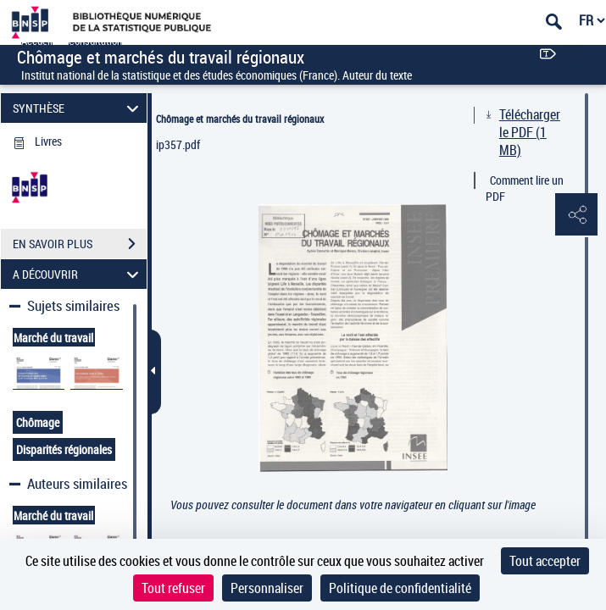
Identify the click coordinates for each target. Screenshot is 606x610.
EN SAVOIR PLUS (80, 244)
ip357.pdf (178, 144)
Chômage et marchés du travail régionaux (240, 118)
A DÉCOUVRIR (78, 274)
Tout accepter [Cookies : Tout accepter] (545, 561)
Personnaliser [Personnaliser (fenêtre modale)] (267, 588)
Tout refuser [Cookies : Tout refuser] (173, 588)
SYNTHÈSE (78, 108)
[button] (576, 215)
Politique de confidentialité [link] (400, 588)
